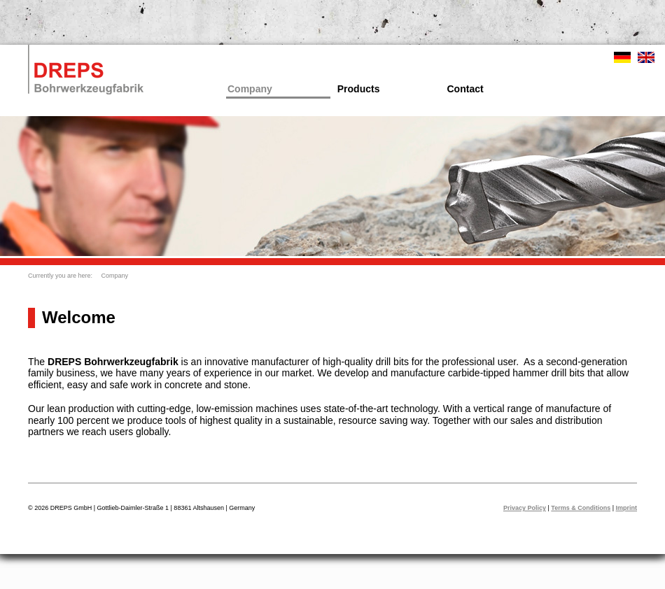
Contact (465, 88)
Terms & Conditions (580, 507)
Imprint (627, 507)
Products (358, 88)
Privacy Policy (524, 507)
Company (249, 88)
